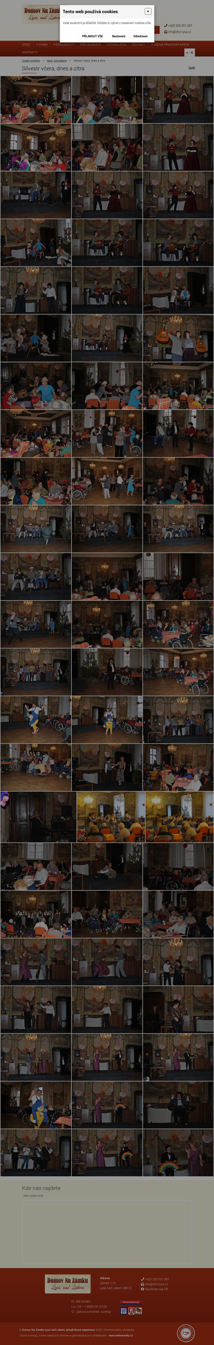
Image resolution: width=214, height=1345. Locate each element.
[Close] (148, 11)
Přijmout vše (92, 36)
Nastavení (118, 36)
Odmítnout (140, 36)
